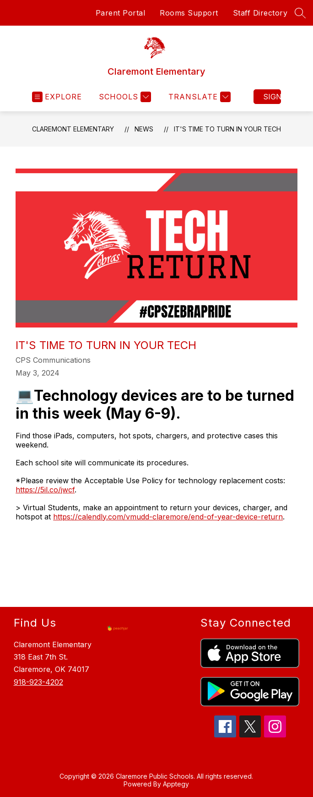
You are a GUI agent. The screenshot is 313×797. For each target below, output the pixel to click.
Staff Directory (260, 12)
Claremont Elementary (73, 129)
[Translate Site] (198, 97)
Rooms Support (189, 12)
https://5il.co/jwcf (45, 489)
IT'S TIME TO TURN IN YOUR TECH (227, 129)
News (144, 129)
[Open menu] (57, 97)
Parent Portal (121, 12)
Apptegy (176, 784)
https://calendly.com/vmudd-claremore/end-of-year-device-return (168, 516)
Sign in (272, 96)
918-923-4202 (38, 682)
